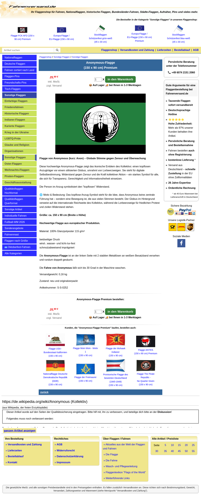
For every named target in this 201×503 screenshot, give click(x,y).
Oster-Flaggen (13, 163)
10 (172, 445)
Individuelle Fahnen (16, 215)
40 (172, 451)
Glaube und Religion (17, 145)
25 (193, 445)
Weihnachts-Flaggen (17, 170)
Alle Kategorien (13, 253)
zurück (44, 392)
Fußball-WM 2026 (15, 222)
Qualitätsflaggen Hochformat (14, 190)
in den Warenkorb (120, 79)
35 (165, 451)
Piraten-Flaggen (14, 176)
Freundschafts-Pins (15, 82)
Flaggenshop (109, 50)
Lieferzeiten (164, 50)
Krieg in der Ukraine (17, 132)
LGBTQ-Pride (13, 138)
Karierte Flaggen (15, 126)
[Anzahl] (98, 79)
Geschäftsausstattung (18, 182)
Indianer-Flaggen (15, 119)
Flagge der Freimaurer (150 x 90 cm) (85, 377)
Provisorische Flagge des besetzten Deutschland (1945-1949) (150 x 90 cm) (115, 378)
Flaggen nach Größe (16, 240)
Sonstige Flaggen (15, 95)
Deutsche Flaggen (15, 63)
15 (179, 445)
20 (186, 445)
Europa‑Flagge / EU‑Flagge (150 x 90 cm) (61, 35)
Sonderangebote (14, 228)
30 (156, 451)
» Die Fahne (110, 460)
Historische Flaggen (17, 113)
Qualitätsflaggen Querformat (14, 201)
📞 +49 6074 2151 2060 (181, 72)
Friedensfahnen (14, 107)
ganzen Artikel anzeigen (20, 430)
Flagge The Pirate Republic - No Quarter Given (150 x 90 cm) (145, 377)
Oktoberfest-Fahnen (17, 247)
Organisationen (14, 151)
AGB (196, 50)
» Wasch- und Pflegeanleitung (120, 466)
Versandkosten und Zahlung (137, 50)
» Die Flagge (110, 454)
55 (193, 451)
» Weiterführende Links (116, 478)
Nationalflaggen (13, 57)
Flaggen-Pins (12, 76)
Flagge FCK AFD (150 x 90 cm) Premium (22, 35)
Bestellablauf (182, 50)
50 (186, 451)
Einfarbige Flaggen (16, 101)
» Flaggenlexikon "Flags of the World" (124, 472)
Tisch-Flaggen (13, 89)
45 (179, 451)
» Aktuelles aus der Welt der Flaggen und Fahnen (124, 446)
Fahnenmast (12, 234)
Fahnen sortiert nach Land (19, 70)
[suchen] (57, 50)
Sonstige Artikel (13, 209)
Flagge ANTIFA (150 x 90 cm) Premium (145, 350)
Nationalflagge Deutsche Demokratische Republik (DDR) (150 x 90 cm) (55, 377)
